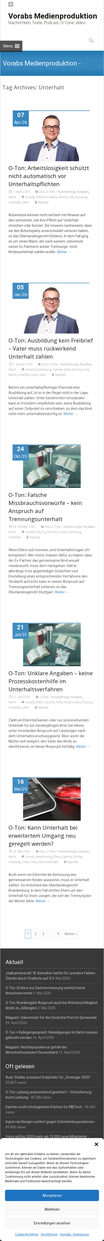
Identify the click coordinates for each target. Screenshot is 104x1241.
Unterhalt (15, 202)
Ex (43, 535)
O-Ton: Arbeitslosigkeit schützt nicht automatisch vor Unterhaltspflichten (49, 176)
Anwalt (29, 197)
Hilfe (59, 705)
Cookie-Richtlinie (26, 1234)
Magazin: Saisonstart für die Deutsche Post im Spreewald (51, 1018)
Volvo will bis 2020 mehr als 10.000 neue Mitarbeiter (46, 1137)
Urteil (25, 202)
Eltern (39, 705)
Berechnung (44, 860)
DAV (41, 192)
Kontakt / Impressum (74, 1234)
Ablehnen (52, 1209)
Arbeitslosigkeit (46, 197)
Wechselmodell (48, 865)
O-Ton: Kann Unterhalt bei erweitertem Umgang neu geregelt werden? (43, 839)
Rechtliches (49, 1234)
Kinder (62, 535)
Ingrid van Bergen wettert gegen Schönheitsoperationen (50, 1122)
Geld (67, 373)
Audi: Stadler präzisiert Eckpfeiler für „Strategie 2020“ (48, 1077)
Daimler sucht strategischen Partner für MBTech (44, 1107)
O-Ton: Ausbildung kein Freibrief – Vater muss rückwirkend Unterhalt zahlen (51, 351)
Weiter (64, 252)
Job (71, 197)
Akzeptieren (52, 1195)
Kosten (75, 705)
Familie (57, 373)
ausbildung (43, 373)
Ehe (38, 535)
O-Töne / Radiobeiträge (60, 192)
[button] (96, 1144)
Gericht (62, 197)
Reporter (43, 202)
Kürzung (81, 197)
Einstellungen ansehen (52, 1223)
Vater (42, 378)
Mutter (77, 860)
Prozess (87, 705)
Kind (85, 373)
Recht (12, 197)
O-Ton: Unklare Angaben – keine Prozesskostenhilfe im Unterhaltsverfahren (51, 684)
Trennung (74, 535)
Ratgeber (82, 192)
